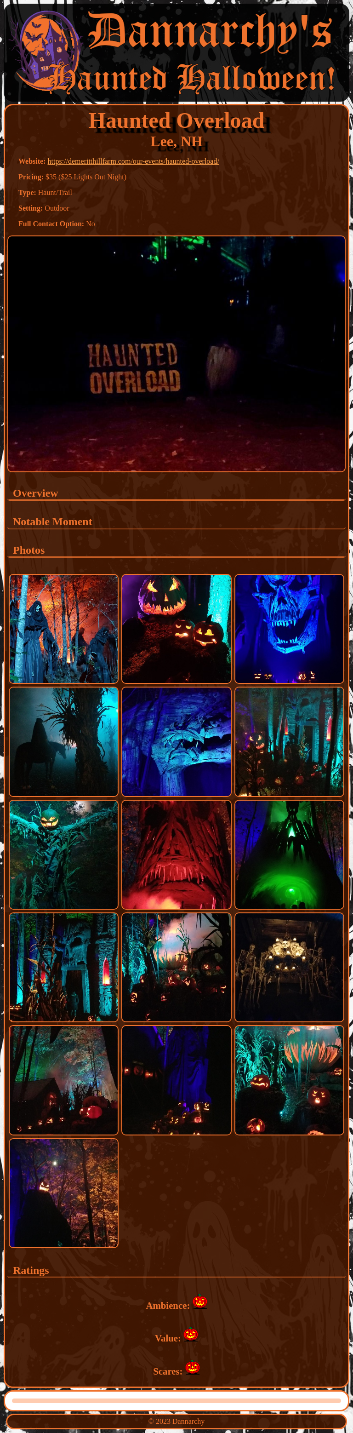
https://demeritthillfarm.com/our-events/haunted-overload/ (133, 161)
